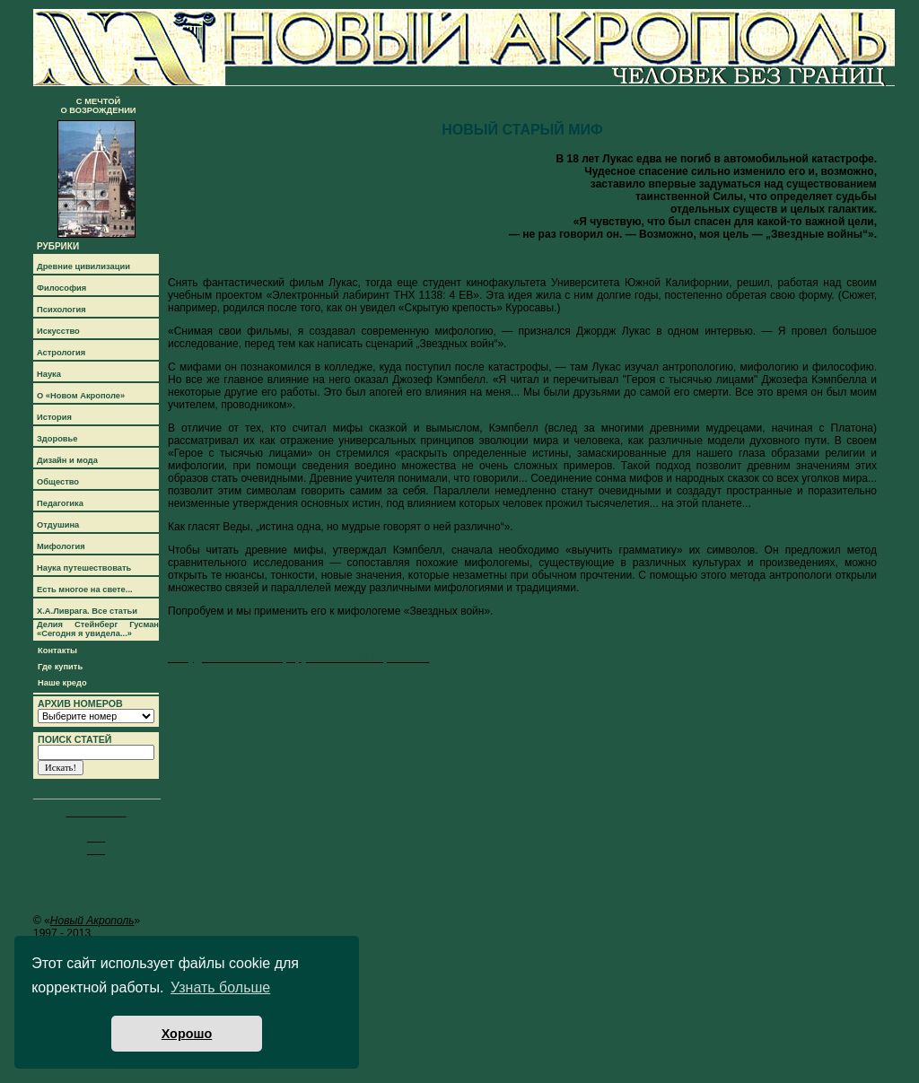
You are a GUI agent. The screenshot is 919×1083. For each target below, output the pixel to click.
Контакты (57, 650)
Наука (49, 374)
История (54, 417)
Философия (61, 288)
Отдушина (58, 524)
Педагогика (60, 503)
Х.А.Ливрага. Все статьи (87, 611)
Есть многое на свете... (85, 589)
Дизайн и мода (67, 460)
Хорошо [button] (187, 1033)
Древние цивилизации (83, 266)
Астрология (61, 352)
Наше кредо (62, 682)
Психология (61, 309)
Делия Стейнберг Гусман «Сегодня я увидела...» (98, 629)
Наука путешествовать (84, 567)
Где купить (60, 666)
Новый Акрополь (92, 920)
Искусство (58, 331)
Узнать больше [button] (220, 987)
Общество (58, 481)
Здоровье (57, 438)
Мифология (61, 546)
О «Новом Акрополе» (81, 395)
